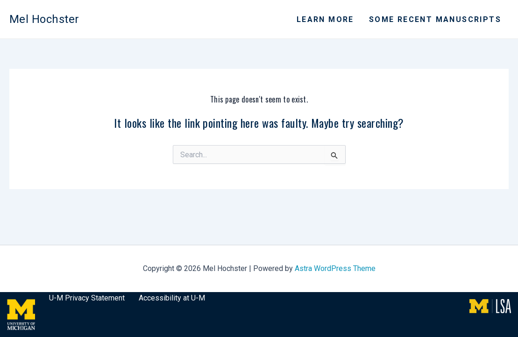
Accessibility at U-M (172, 297)
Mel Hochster (44, 19)
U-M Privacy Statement (87, 297)
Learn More (325, 19)
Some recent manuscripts (435, 19)
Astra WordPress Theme (335, 268)
